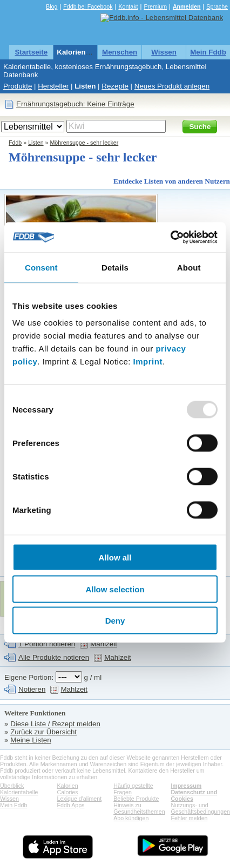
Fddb (15, 142)
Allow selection (114, 588)
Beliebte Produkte (136, 798)
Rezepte (115, 86)
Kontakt (128, 6)
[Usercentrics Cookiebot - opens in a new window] (170, 238)
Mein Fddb (208, 52)
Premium (155, 6)
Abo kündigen (130, 818)
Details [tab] (115, 267)
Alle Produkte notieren (53, 657)
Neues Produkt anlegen (171, 86)
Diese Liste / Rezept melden (55, 724)
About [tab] (189, 267)
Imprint (148, 361)
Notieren (31, 689)
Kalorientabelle (83, 52)
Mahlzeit (103, 644)
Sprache (217, 6)
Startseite (31, 52)
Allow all (115, 557)
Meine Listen (30, 740)
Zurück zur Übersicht (43, 732)
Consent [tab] (41, 267)
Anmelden (187, 6)
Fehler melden (189, 818)
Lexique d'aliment (79, 798)
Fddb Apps (70, 805)
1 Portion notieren (46, 644)
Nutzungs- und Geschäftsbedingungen (200, 808)
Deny (115, 620)
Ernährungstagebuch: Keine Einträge (75, 104)
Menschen (119, 52)
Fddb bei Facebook (87, 6)
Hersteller (53, 86)
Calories (67, 792)
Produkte (17, 86)
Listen (85, 86)
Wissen (164, 52)
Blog (51, 6)
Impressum (186, 785)
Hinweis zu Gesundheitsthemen (139, 808)
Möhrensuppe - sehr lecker (84, 142)
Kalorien (67, 785)
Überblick (12, 785)
